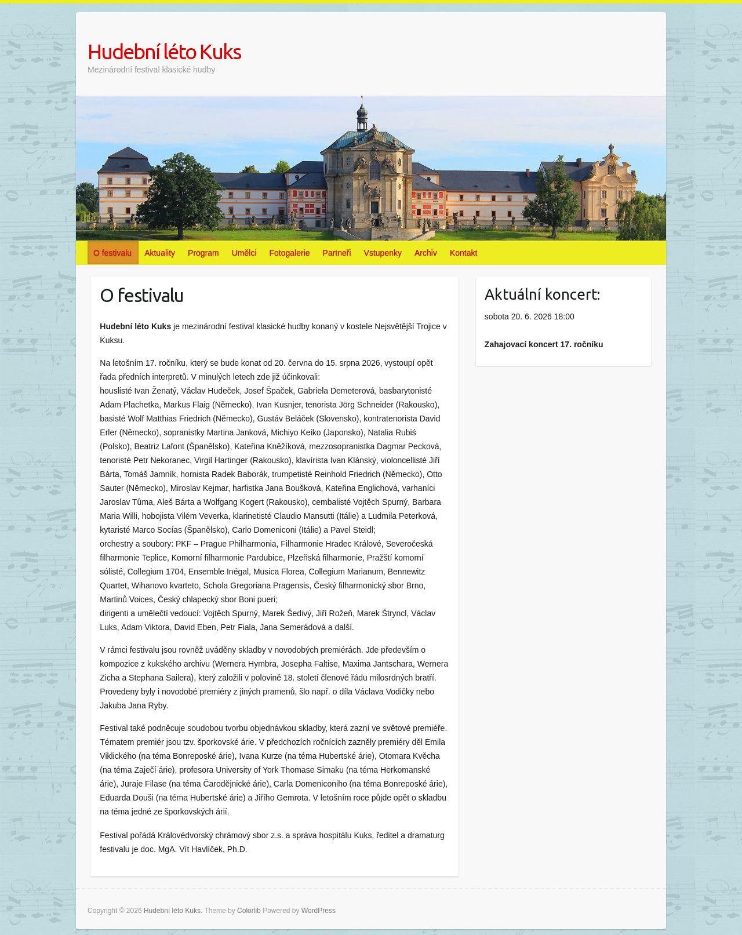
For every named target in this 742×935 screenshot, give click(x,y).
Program (203, 252)
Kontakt (463, 252)
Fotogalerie (290, 252)
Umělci (244, 252)
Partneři (337, 252)
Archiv (425, 252)
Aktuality (159, 252)
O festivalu (112, 252)
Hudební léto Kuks (164, 51)
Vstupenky (383, 252)
